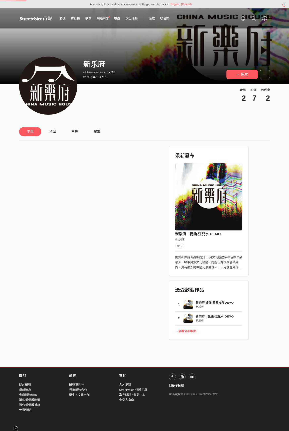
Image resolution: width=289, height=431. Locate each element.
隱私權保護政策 (29, 400)
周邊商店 (103, 18)
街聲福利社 (76, 384)
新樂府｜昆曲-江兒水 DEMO (198, 234)
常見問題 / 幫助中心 (132, 395)
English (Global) (181, 4)
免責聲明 (25, 410)
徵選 (117, 18)
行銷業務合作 (78, 389)
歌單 (88, 18)
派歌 (152, 18)
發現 (62, 18)
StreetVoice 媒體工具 (133, 389)
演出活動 (132, 18)
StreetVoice (35, 18)
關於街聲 (25, 384)
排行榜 (75, 18)
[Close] (284, 4)
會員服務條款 (28, 395)
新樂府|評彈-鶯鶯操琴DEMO (215, 304)
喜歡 (74, 132)
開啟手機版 (176, 385)
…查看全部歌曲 (185, 332)
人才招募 (125, 384)
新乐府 (179, 239)
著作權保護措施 (29, 405)
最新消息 (25, 389)
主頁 (30, 132)
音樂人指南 (126, 400)
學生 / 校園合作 (79, 395)
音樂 (52, 132)
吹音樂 (164, 18)
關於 (97, 132)
